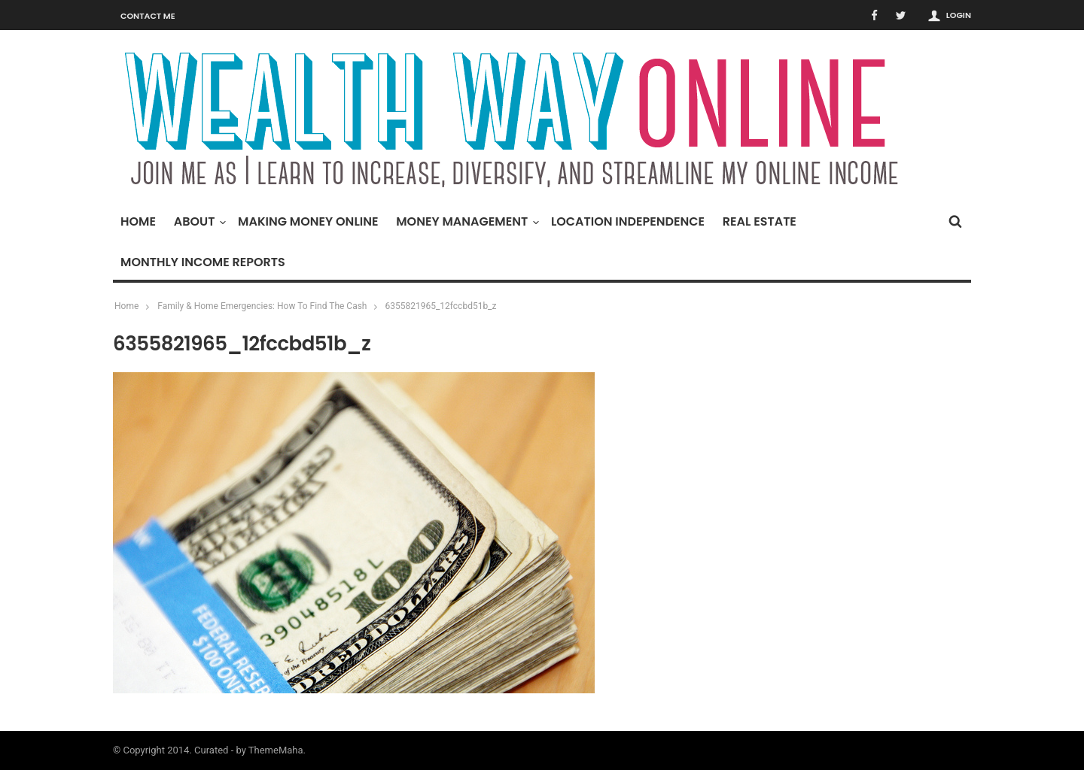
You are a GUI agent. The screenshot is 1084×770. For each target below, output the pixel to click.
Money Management (465, 221)
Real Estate (759, 221)
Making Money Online (308, 221)
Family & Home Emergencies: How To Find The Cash (262, 306)
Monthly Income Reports (202, 262)
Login (958, 15)
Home (138, 221)
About (198, 221)
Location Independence (628, 221)
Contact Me (147, 16)
